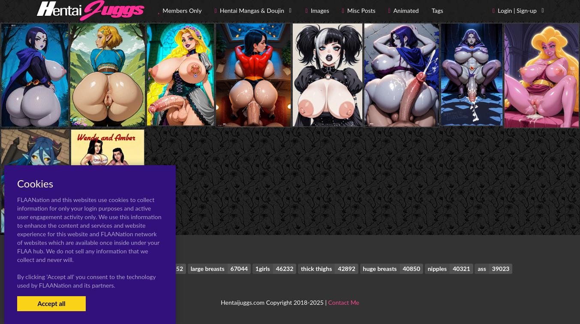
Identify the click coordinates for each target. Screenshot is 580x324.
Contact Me (343, 302)
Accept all (51, 303)
